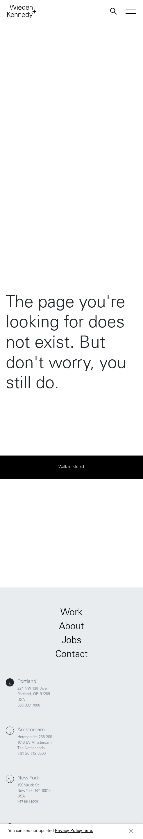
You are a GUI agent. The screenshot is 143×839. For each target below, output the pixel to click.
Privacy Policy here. (74, 831)
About (71, 627)
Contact (71, 655)
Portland (26, 681)
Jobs (71, 641)
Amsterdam (31, 730)
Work (71, 613)
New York (28, 778)
